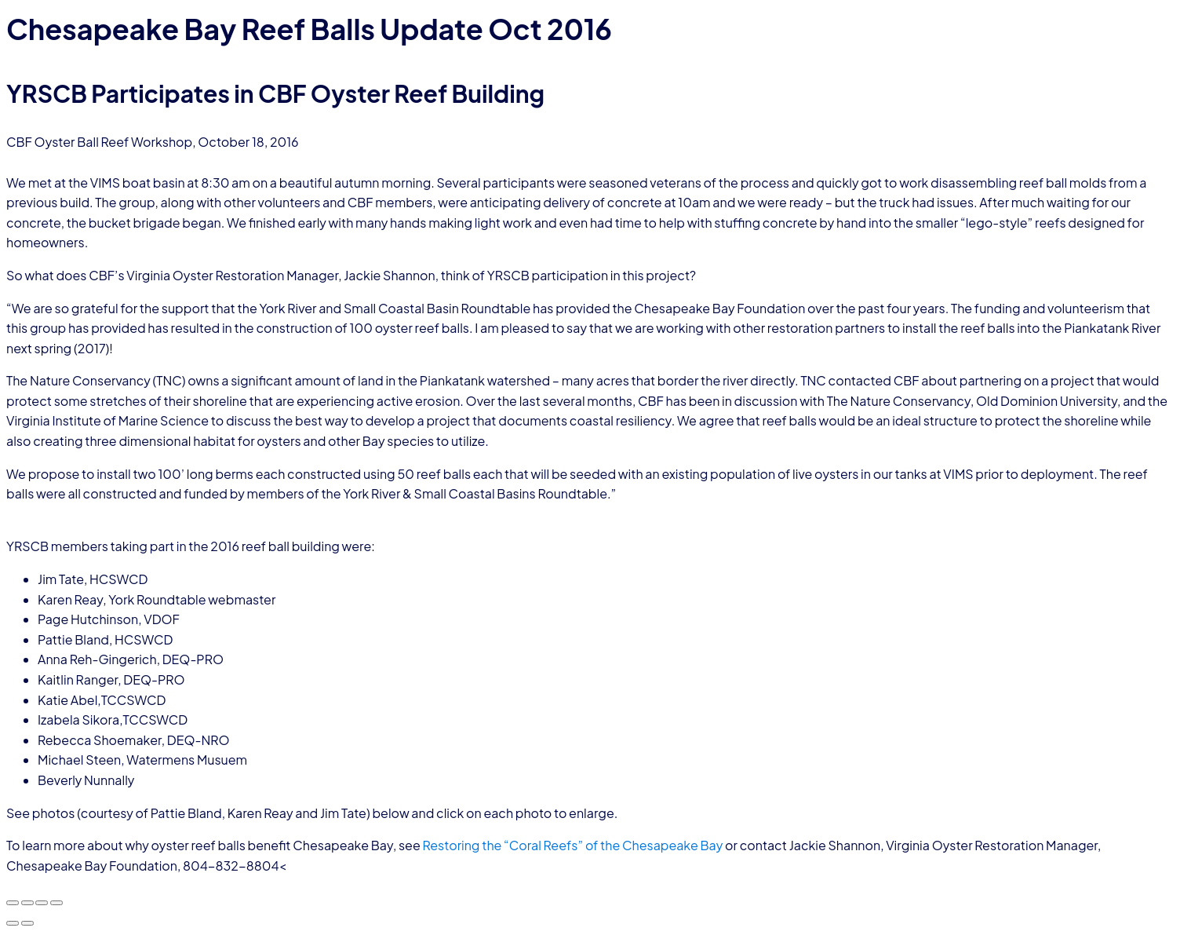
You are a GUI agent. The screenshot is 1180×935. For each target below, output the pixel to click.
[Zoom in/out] (12, 902)
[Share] (41, 902)
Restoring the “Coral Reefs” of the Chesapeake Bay (573, 845)
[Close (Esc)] (56, 902)
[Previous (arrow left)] (12, 923)
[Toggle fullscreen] (27, 902)
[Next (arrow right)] (27, 923)
